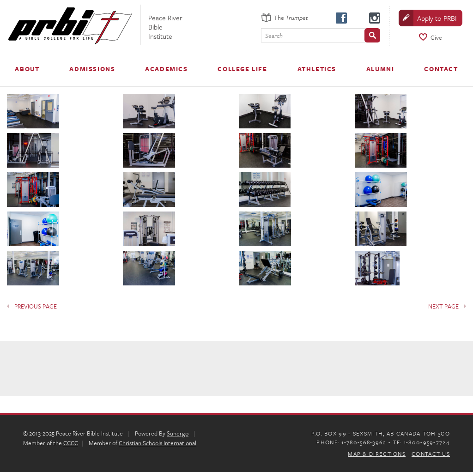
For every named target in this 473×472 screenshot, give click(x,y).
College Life (242, 68)
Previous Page (35, 307)
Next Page (443, 307)
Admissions (92, 68)
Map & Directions (377, 453)
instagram (374, 17)
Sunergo (177, 433)
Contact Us (431, 453)
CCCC (70, 443)
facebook (341, 17)
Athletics (316, 68)
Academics (166, 68)
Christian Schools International (157, 443)
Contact (441, 68)
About (27, 68)
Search (274, 36)
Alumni (380, 68)
